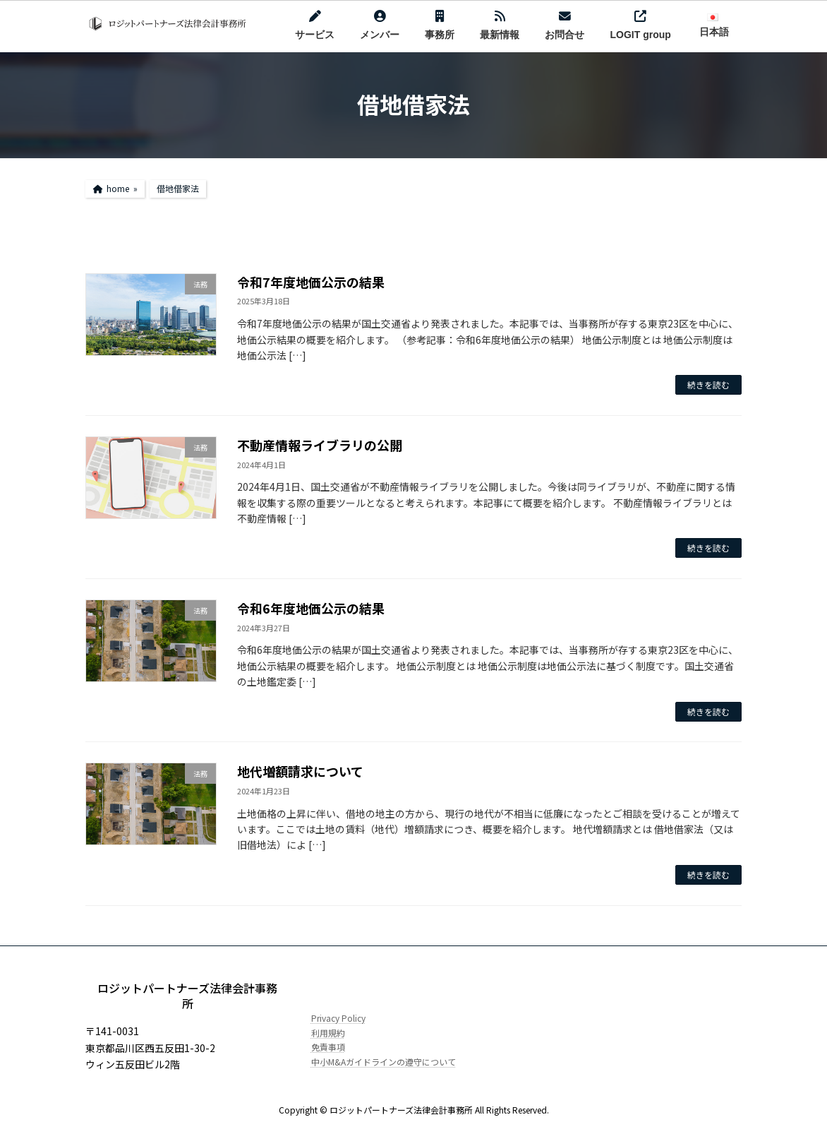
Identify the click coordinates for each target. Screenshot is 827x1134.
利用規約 (328, 1032)
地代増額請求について (300, 771)
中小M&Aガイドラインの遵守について (383, 1061)
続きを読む (708, 384)
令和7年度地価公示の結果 (311, 282)
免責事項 (328, 1047)
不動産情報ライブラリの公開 (319, 445)
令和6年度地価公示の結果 (311, 608)
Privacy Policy (338, 1018)
